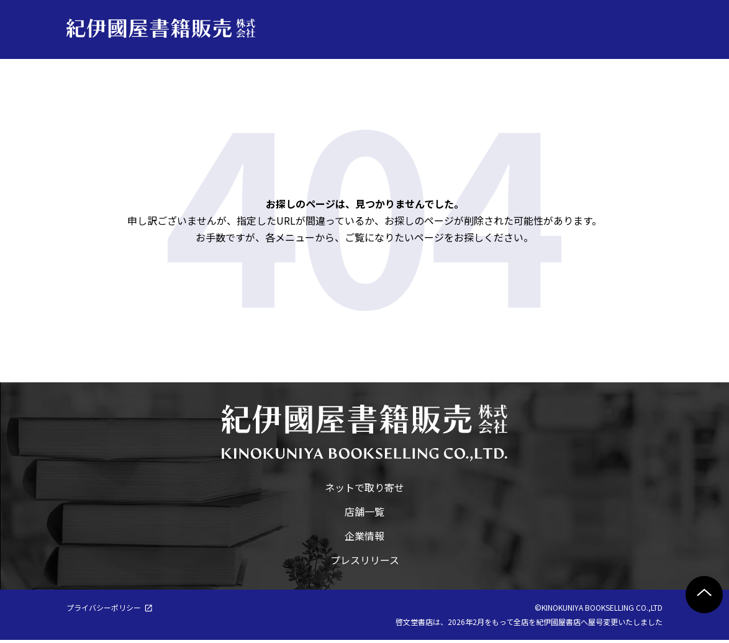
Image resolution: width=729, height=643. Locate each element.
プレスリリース (364, 562)
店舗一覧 (364, 514)
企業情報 (364, 538)
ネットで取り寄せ (364, 490)
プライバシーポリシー (103, 610)
